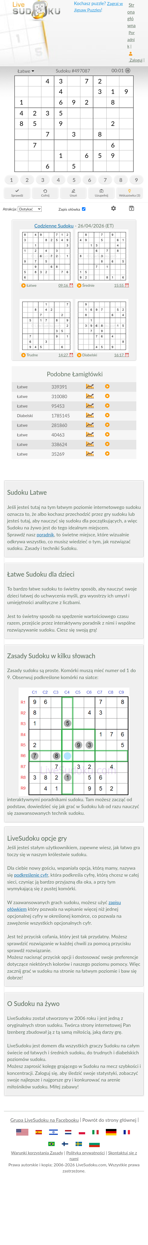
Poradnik (131, 39)
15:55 (121, 285)
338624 (59, 444)
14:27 (65, 355)
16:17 (121, 355)
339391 (59, 387)
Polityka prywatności (85, 1152)
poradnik (45, 534)
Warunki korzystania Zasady (37, 1152)
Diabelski (86, 355)
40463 (57, 435)
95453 (57, 406)
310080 (59, 396)
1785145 (60, 415)
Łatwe (24, 71)
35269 (57, 454)
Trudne (28, 355)
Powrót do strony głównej (109, 1120)
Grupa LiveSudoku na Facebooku (44, 1120)
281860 (59, 425)
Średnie (84, 285)
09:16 (65, 285)
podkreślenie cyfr (31, 875)
